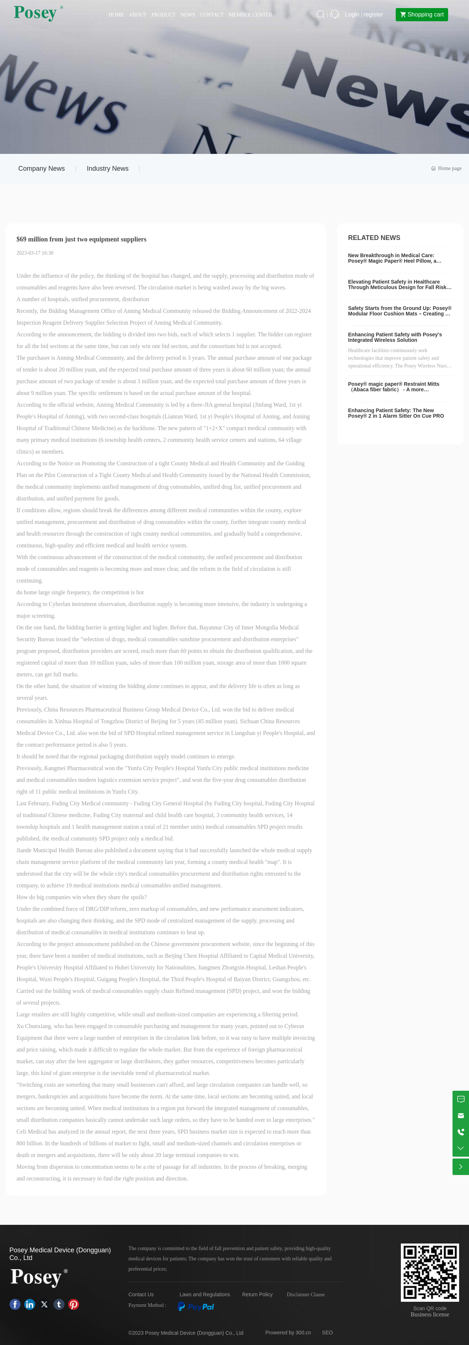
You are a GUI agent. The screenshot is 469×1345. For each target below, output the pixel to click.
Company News (41, 168)
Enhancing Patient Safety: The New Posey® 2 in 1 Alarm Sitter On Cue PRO (396, 413)
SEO (327, 1332)
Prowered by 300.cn (288, 1332)
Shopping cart (421, 14)
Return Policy (257, 1294)
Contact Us (141, 1294)
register (373, 14)
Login (353, 14)
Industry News (108, 168)
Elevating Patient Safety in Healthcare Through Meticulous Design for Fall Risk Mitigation (397, 287)
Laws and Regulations (205, 1294)
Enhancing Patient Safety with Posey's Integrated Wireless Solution (395, 337)
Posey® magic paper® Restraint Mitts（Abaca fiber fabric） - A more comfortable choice (393, 389)
